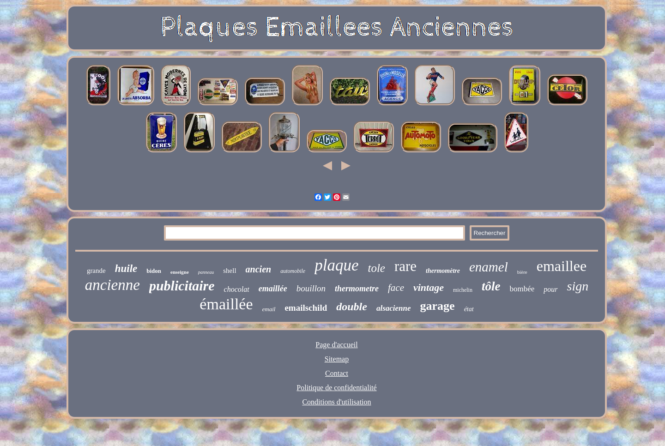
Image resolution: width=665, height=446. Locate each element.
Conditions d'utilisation (336, 402)
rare (405, 266)
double (351, 307)
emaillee (561, 266)
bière (522, 272)
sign (578, 286)
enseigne (179, 272)
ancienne (112, 285)
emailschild (305, 308)
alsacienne (393, 308)
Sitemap (337, 359)
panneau (206, 272)
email (269, 309)
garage (437, 306)
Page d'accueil (336, 345)
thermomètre (443, 270)
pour (550, 289)
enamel (488, 266)
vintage (428, 287)
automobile (292, 271)
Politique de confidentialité (336, 388)
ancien (259, 269)
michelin (462, 290)
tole (376, 268)
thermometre (357, 288)
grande (96, 270)
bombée (521, 288)
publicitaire (182, 285)
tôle (491, 286)
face (396, 287)
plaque (336, 265)
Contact (336, 373)
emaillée (273, 288)
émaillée (226, 304)
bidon (153, 270)
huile (126, 268)
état (469, 309)
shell (229, 270)
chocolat (236, 289)
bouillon (311, 288)
